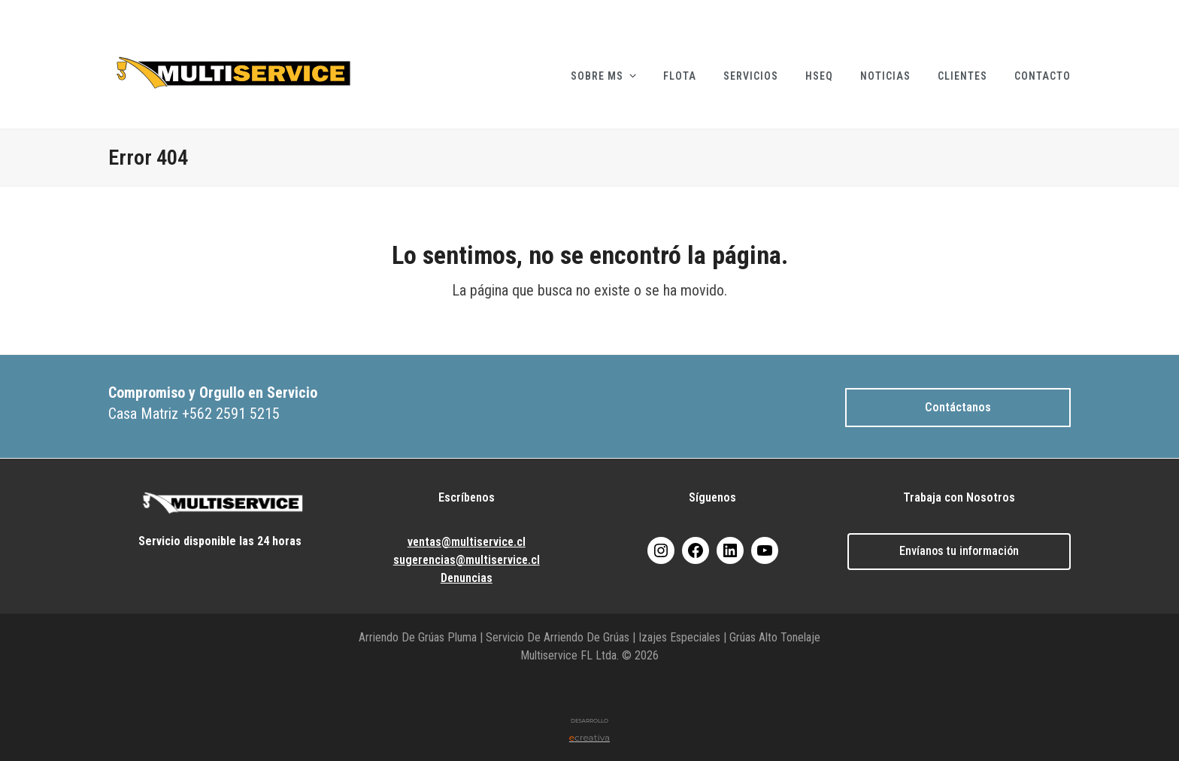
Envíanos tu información (959, 551)
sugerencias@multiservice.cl (466, 560)
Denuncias (467, 578)
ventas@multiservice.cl (467, 542)
